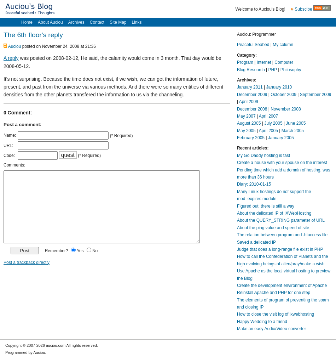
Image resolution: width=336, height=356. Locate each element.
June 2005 (296, 123)
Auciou (14, 46)
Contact (97, 22)
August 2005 (249, 123)
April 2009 (248, 101)
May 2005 (246, 130)
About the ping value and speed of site (273, 227)
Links (136, 22)
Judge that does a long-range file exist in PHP (280, 249)
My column (283, 44)
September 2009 (315, 94)
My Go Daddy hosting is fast (263, 155)
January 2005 (281, 137)
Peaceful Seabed (253, 44)
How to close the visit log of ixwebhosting (275, 314)
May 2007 (246, 116)
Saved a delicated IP (256, 242)
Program (245, 62)
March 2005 (293, 130)
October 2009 (283, 94)
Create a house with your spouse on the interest (282, 162)
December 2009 (252, 94)
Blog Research (251, 69)
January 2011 (250, 87)
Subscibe (303, 9)
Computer (283, 62)
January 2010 (279, 87)
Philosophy (290, 69)
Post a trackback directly (27, 262)
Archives (76, 22)
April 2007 (268, 116)
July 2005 (273, 123)
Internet (264, 62)
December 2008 (252, 109)
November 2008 (286, 109)
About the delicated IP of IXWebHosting (274, 213)
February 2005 (251, 137)
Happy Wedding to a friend (262, 321)
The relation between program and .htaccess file (282, 234)
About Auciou (50, 22)
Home (27, 22)
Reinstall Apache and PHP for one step (273, 292)
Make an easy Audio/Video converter (271, 328)
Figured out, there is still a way (265, 206)
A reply (11, 58)
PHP (272, 69)
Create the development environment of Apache (282, 285)
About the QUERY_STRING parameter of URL (281, 220)
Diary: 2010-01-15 (254, 184)
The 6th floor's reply (33, 35)
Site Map (118, 22)
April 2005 (268, 130)
